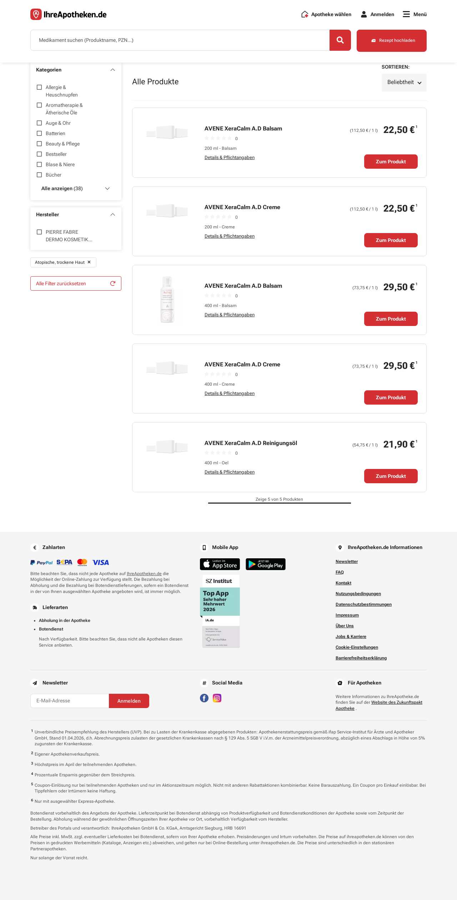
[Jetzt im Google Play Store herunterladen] (266, 564)
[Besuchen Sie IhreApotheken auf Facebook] (204, 697)
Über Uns (345, 625)
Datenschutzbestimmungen (364, 604)
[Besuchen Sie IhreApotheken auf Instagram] (217, 697)
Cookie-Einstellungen (357, 647)
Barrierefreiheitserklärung (361, 658)
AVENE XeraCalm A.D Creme (242, 207)
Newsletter (347, 561)
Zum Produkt (391, 161)
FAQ (340, 572)
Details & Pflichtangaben (230, 157)
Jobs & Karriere (351, 636)
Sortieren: (396, 67)
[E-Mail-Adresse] (69, 701)
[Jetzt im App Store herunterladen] (220, 564)
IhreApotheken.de (144, 573)
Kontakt (343, 582)
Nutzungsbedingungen (358, 593)
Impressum (347, 615)
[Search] (339, 40)
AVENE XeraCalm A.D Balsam (243, 128)
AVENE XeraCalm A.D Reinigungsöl (251, 443)
